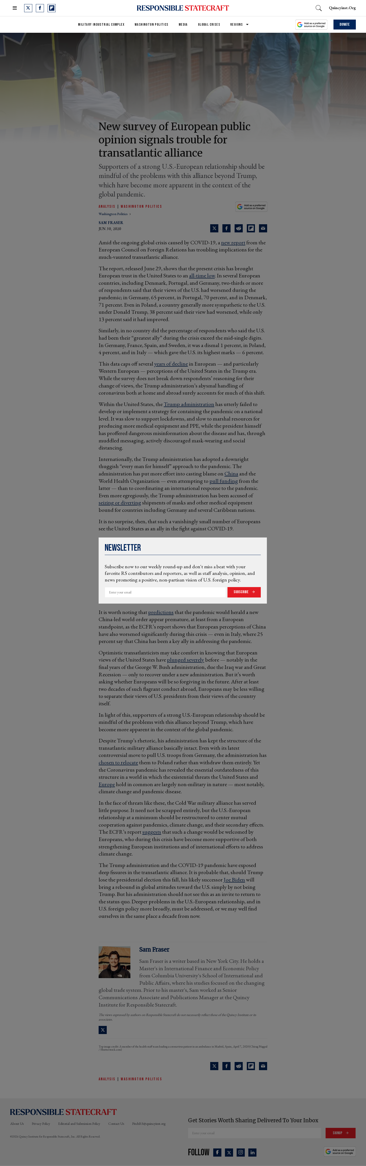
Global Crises (209, 24)
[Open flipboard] (52, 8)
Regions (236, 24)
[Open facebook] (40, 8)
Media (183, 24)
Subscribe (241, 592)
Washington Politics (152, 24)
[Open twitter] (28, 8)
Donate (345, 24)
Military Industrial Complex (101, 24)
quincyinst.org (342, 7)
